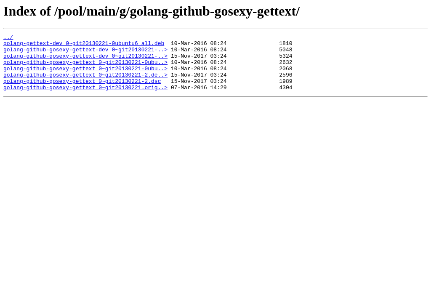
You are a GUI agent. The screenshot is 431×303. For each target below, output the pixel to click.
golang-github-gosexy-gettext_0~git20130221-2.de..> (85, 83)
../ (8, 38)
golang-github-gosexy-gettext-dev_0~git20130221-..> (85, 53)
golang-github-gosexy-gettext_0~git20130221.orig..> (85, 98)
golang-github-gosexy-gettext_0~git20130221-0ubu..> (85, 68)
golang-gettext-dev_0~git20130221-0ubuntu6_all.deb (83, 45)
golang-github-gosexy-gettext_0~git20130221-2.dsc (82, 91)
